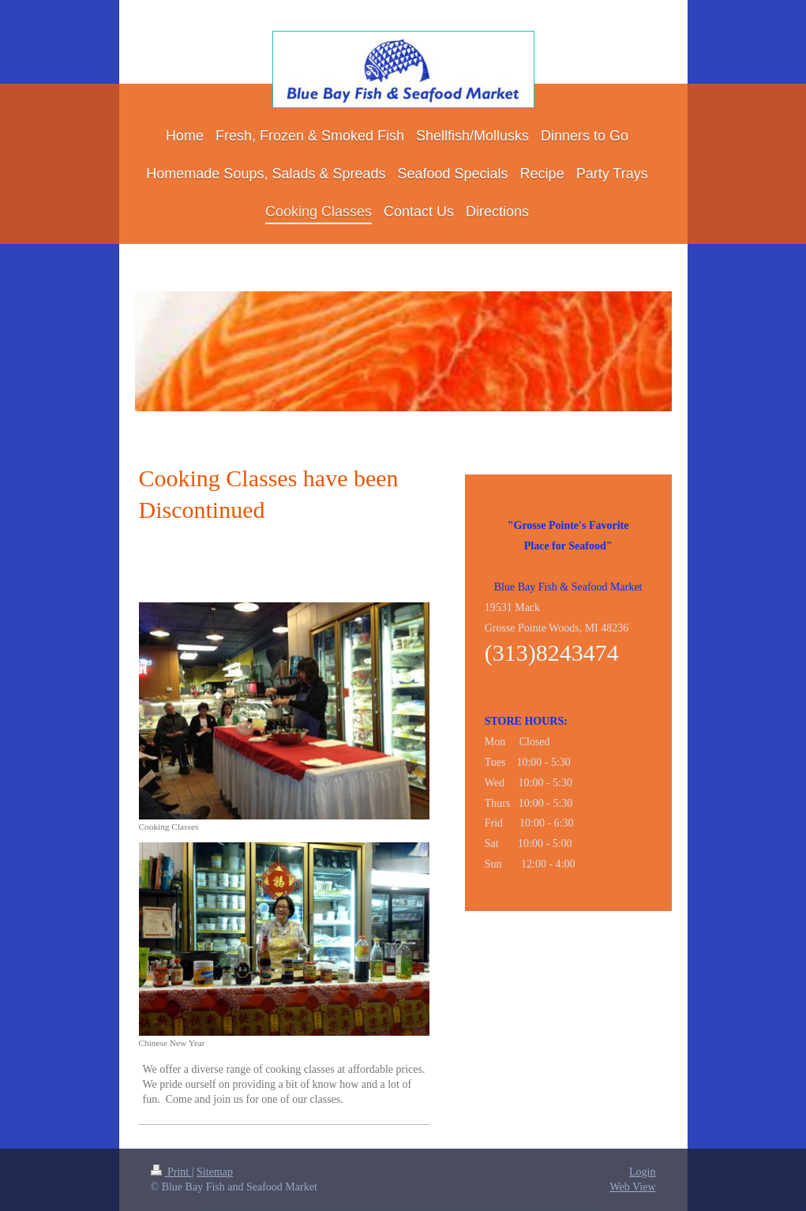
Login (642, 1172)
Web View (632, 1187)
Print (171, 1172)
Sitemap (215, 1172)
